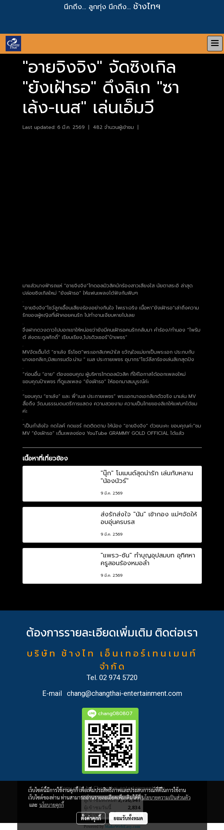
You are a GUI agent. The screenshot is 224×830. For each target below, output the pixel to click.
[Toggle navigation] (215, 43)
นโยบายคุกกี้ (51, 805)
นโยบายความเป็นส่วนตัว (166, 797)
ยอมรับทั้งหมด (128, 818)
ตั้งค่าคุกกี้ (91, 818)
